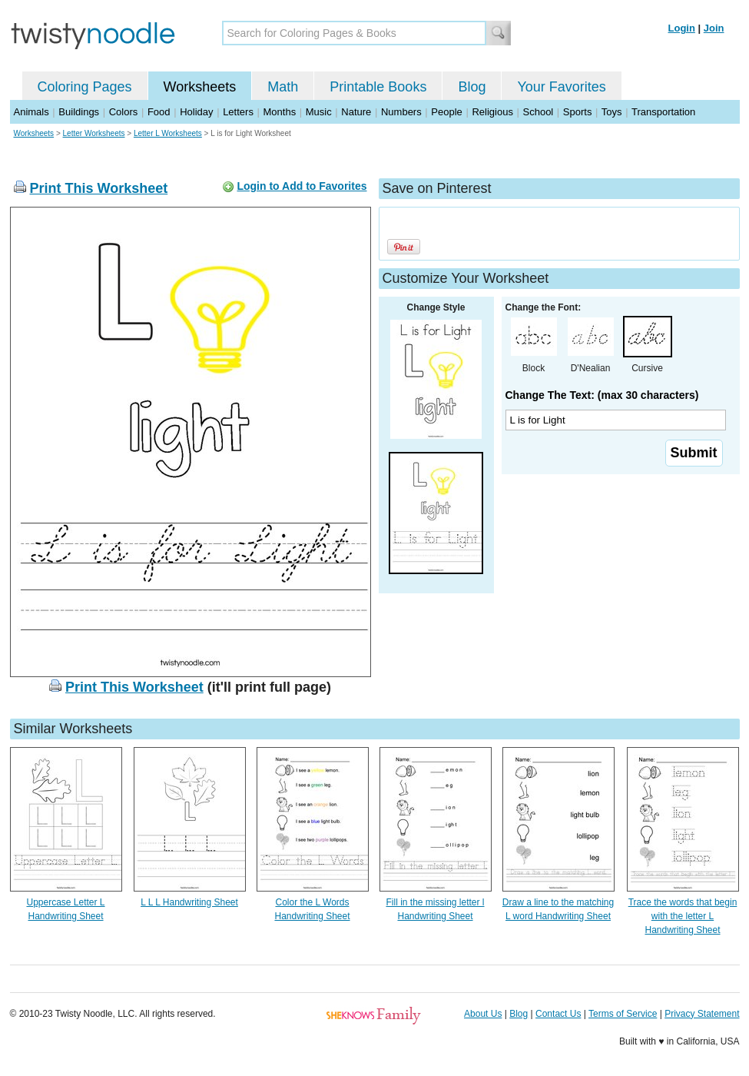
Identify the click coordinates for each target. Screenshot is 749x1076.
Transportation (663, 112)
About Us (483, 1013)
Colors (123, 112)
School (538, 112)
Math (282, 87)
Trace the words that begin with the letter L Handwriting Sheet (682, 916)
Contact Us (558, 1013)
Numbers (401, 112)
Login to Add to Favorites (301, 186)
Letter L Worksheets (168, 133)
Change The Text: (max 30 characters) (602, 395)
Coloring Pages (85, 87)
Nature (356, 112)
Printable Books (378, 87)
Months (280, 112)
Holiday (196, 112)
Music (319, 112)
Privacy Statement (701, 1013)
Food (159, 112)
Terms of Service (622, 1013)
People (446, 112)
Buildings (78, 112)
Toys (612, 112)
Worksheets (200, 87)
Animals (31, 112)
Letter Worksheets (94, 133)
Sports (577, 112)
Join (714, 28)
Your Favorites (561, 87)
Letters (238, 112)
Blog (472, 87)
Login (681, 28)
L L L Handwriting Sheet (189, 902)
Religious (492, 112)
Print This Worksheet (99, 188)
